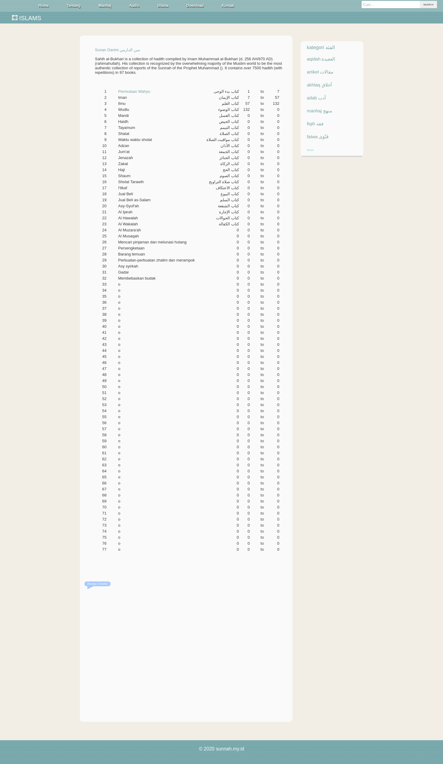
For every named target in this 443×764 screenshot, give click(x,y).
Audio (134, 6)
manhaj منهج (319, 110)
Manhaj (105, 6)
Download (195, 6)
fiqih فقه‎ (315, 123)
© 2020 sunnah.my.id (221, 748)
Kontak (228, 6)
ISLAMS (26, 18)
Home (44, 6)
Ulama (162, 6)
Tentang (73, 6)
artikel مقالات (320, 71)
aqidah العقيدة (321, 58)
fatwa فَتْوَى (317, 136)
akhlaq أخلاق (319, 84)
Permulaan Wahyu (134, 91)
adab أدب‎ (316, 97)
